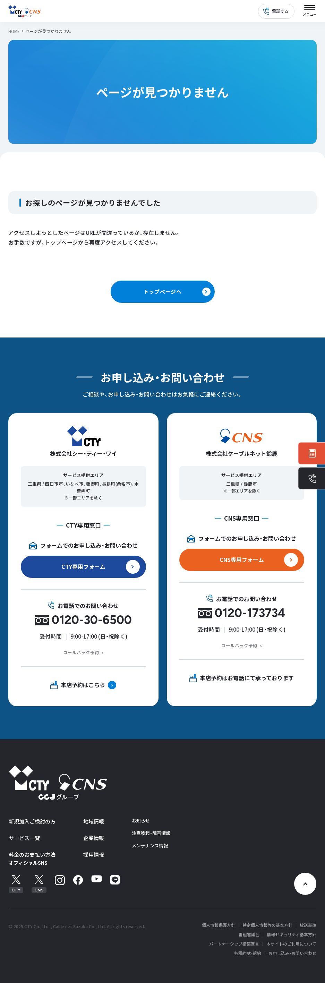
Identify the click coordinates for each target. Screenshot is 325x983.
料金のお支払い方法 (32, 854)
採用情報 (93, 854)
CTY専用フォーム (83, 566)
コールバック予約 (81, 652)
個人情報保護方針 (218, 925)
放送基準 (308, 925)
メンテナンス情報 (150, 845)
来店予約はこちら (83, 685)
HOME (14, 31)
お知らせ (141, 820)
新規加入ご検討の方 (32, 821)
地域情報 (93, 821)
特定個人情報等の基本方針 (267, 925)
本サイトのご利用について (291, 944)
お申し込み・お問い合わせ (292, 953)
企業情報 (93, 837)
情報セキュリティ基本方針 (291, 934)
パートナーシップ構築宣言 (234, 944)
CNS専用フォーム (242, 559)
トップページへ (162, 291)
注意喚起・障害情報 (151, 833)
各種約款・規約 (247, 953)
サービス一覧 (24, 837)
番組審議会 (249, 934)
